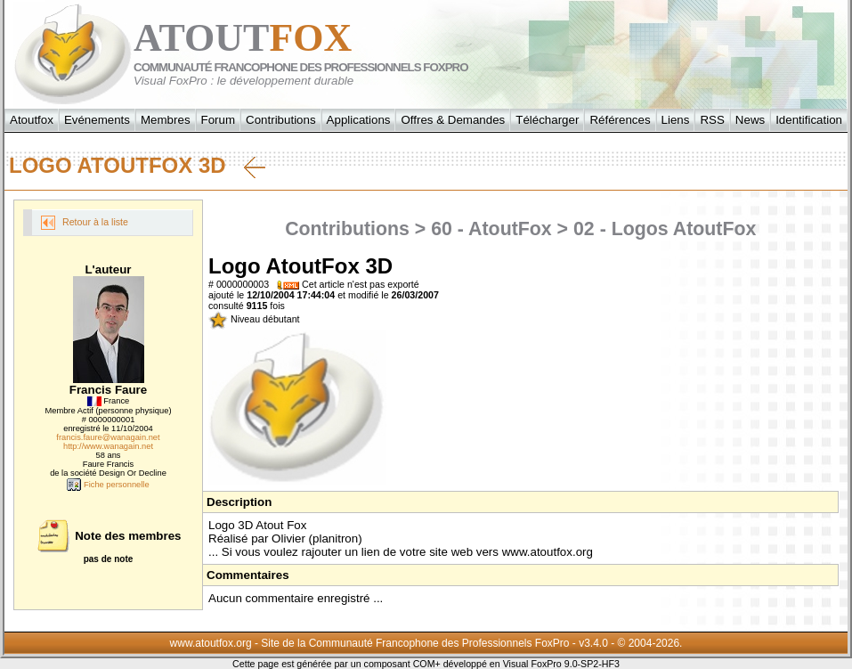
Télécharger (547, 119)
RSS (712, 119)
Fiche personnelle (108, 484)
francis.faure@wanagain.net (107, 437)
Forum (218, 119)
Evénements (97, 119)
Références (619, 119)
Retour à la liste (84, 223)
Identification (808, 119)
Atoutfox (31, 119)
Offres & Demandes (453, 119)
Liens (675, 119)
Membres (166, 119)
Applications (359, 119)
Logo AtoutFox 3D (137, 165)
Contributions (281, 119)
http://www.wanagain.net (108, 446)
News (750, 119)
